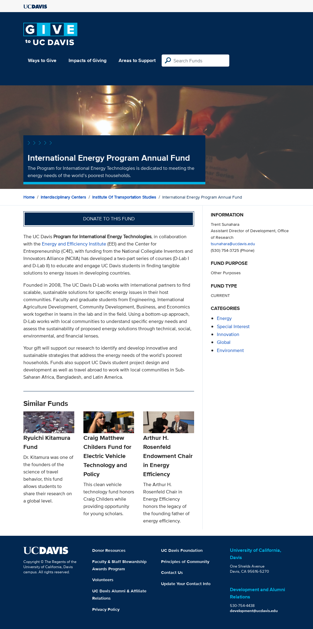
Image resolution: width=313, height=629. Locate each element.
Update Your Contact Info (185, 584)
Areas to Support (137, 60)
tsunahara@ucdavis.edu (233, 243)
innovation (228, 334)
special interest (233, 326)
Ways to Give (42, 60)
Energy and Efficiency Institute (74, 243)
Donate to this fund (109, 218)
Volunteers (102, 580)
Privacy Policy (105, 609)
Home (29, 197)
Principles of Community (185, 561)
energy (224, 318)
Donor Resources (109, 550)
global (224, 342)
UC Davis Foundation (182, 550)
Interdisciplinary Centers (63, 197)
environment (230, 350)
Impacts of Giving (87, 60)
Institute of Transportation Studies (124, 197)
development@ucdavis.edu (254, 611)
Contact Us (172, 572)
